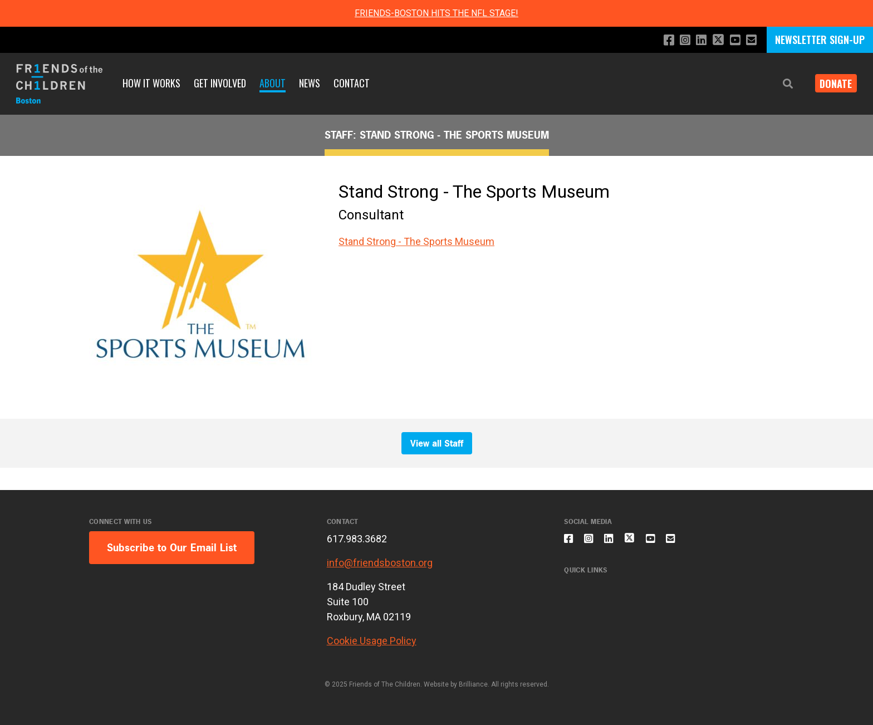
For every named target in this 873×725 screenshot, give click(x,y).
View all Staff (436, 443)
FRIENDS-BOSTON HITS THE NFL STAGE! (436, 13)
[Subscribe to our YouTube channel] (733, 40)
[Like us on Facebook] (660, 40)
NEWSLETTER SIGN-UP (820, 39)
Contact (351, 83)
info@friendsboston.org (380, 563)
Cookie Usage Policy (371, 640)
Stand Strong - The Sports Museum (416, 241)
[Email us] (751, 40)
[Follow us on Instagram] (678, 40)
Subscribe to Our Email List (172, 548)
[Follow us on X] (714, 41)
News (309, 83)
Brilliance (473, 684)
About (272, 83)
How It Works (151, 83)
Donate (832, 83)
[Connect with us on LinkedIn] (695, 40)
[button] (779, 83)
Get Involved (220, 83)
